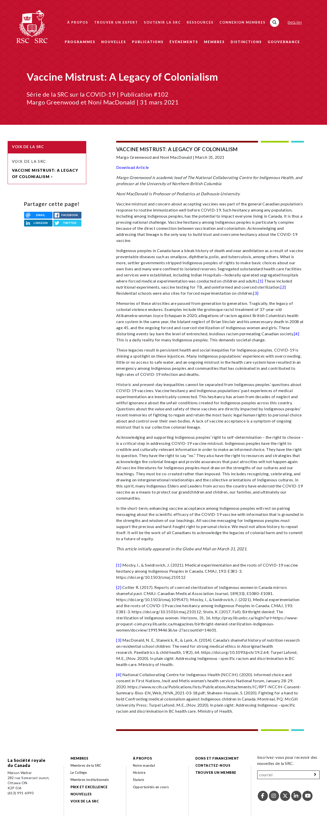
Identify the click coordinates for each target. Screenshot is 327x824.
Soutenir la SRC (162, 22)
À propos (77, 22)
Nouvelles (113, 42)
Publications (148, 42)
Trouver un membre (215, 772)
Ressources (200, 22)
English (295, 23)
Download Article (132, 167)
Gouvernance (284, 42)
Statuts (138, 780)
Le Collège (79, 772)
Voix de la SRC (29, 161)
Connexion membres (242, 22)
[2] (283, 287)
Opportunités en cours (151, 787)
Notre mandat (144, 765)
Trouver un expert (116, 22)
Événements (183, 42)
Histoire (139, 772)
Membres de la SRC (86, 765)
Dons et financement (217, 758)
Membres (214, 42)
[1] (260, 280)
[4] (296, 333)
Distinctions (246, 42)
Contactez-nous (213, 765)
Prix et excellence (89, 787)
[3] (255, 293)
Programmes (80, 42)
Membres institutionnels (90, 780)
